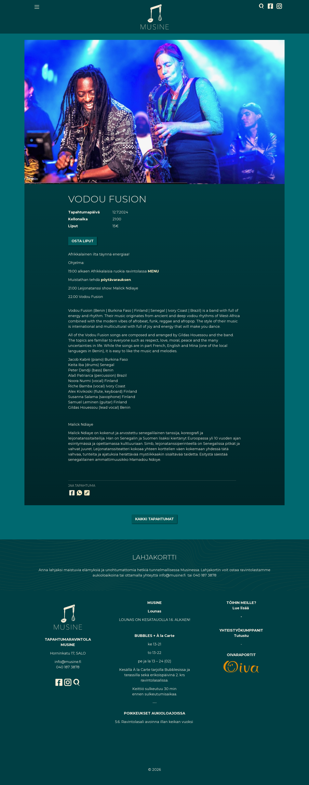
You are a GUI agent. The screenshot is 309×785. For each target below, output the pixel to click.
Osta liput (83, 241)
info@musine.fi (68, 662)
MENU (153, 271)
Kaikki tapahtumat (154, 519)
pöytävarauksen (116, 280)
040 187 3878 (67, 667)
